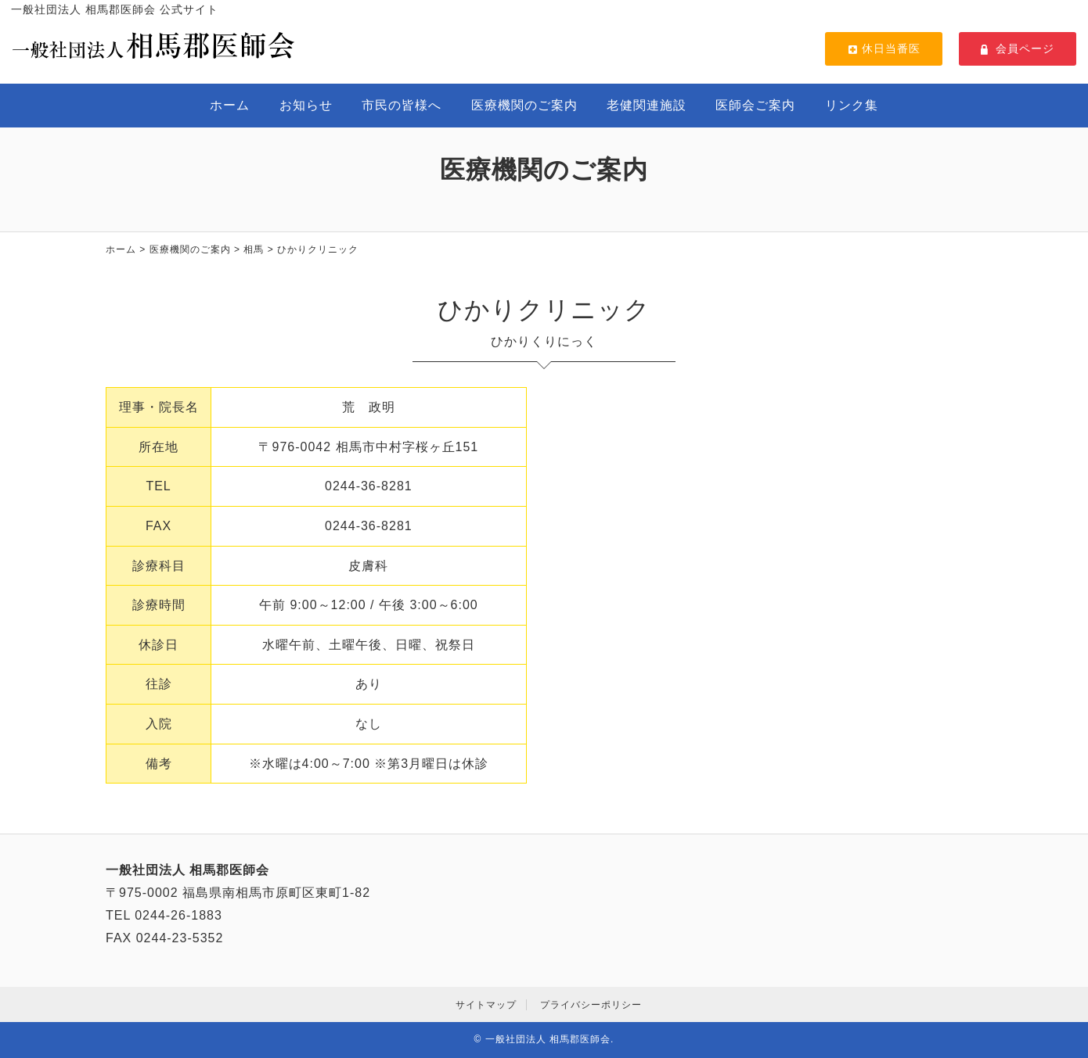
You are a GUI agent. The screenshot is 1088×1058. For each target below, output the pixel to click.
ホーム (230, 105)
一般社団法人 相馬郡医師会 (548, 1039)
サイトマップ (486, 1004)
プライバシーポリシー (591, 1004)
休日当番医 (883, 48)
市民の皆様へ (401, 105)
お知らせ (306, 105)
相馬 (253, 249)
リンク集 (851, 105)
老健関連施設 (646, 105)
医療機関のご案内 (524, 105)
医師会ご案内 (755, 105)
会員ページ (1017, 48)
